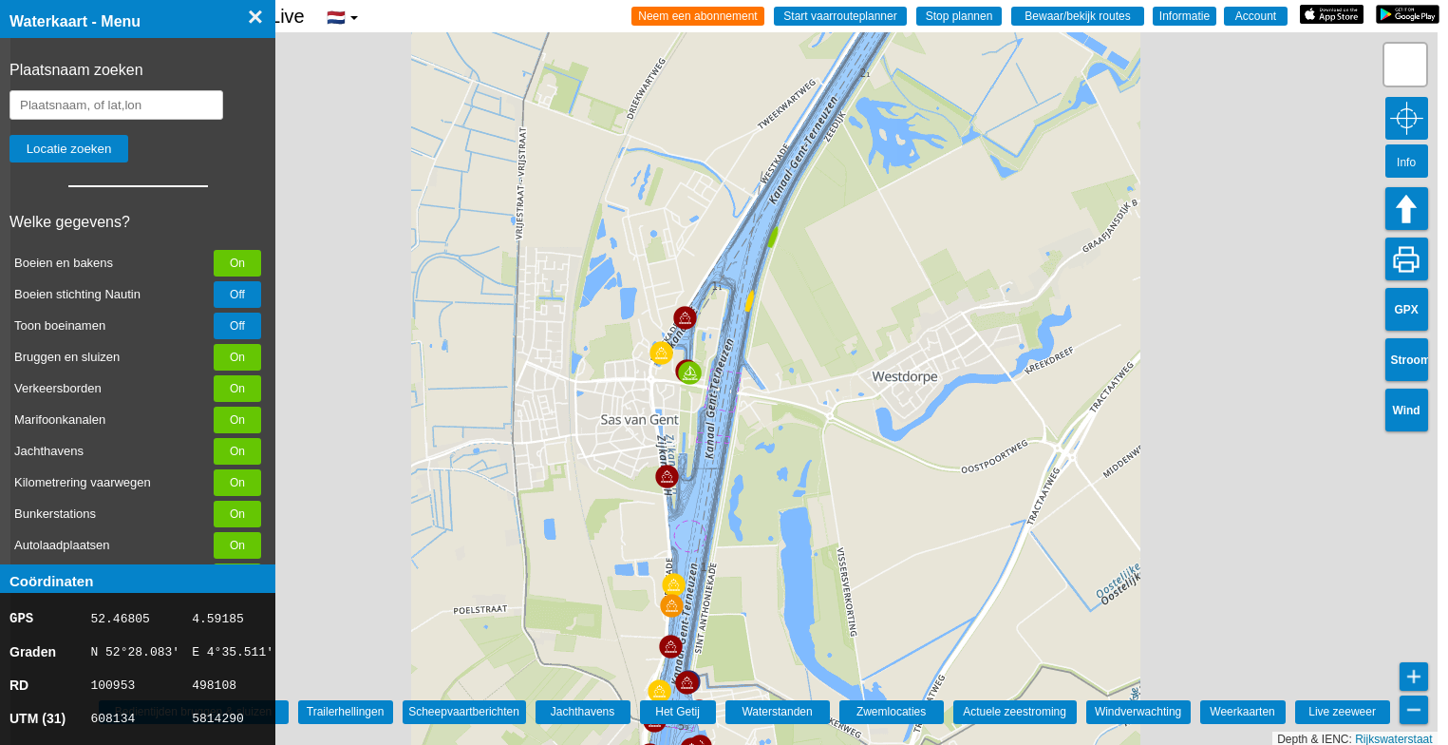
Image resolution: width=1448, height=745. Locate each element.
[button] (659, 691)
